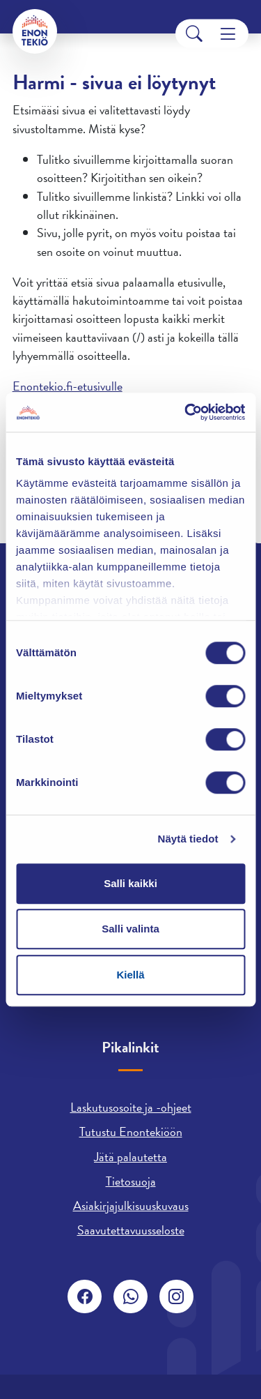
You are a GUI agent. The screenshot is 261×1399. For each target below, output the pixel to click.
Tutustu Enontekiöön (130, 1131)
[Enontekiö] (35, 31)
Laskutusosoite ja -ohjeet (130, 1107)
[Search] (194, 33)
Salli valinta (130, 929)
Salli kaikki (130, 883)
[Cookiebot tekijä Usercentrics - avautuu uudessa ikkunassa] (186, 412)
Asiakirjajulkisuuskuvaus (131, 1205)
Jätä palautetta (130, 1156)
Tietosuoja (131, 1181)
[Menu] (228, 34)
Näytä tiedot (188, 839)
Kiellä (130, 975)
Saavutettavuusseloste (130, 1229)
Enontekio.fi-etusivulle (67, 386)
